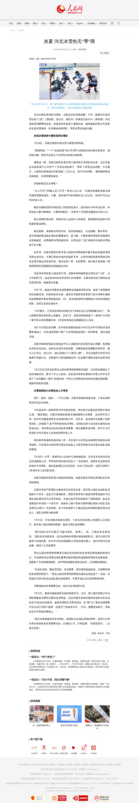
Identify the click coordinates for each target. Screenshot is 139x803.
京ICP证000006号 (104, 783)
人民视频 (73, 748)
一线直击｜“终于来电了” (42, 657)
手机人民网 (54, 748)
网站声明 (93, 765)
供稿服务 (77, 765)
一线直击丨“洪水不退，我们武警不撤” (49, 679)
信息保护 (109, 765)
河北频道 (20, 30)
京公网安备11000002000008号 (122, 783)
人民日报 (34, 748)
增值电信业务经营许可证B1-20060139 (66, 779)
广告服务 (60, 765)
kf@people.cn (48, 774)
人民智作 (93, 748)
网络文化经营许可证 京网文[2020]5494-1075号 (52, 783)
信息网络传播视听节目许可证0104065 (19, 783)
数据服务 (85, 765)
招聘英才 (52, 765)
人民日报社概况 (23, 765)
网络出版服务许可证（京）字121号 (83, 783)
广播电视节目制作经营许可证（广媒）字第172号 (100, 779)
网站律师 (101, 765)
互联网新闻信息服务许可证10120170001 (35, 779)
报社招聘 (44, 765)
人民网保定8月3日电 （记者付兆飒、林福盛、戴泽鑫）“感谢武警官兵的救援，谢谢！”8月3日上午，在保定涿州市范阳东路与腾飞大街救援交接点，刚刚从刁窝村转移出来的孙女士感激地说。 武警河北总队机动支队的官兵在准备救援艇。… (69, 687)
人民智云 (83, 748)
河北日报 (82, 49)
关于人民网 (35, 765)
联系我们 (118, 765)
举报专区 (103, 23)
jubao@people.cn (93, 769)
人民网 (12, 30)
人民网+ (44, 748)
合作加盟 (68, 765)
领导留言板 (63, 748)
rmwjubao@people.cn (102, 774)
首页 (11, 23)
